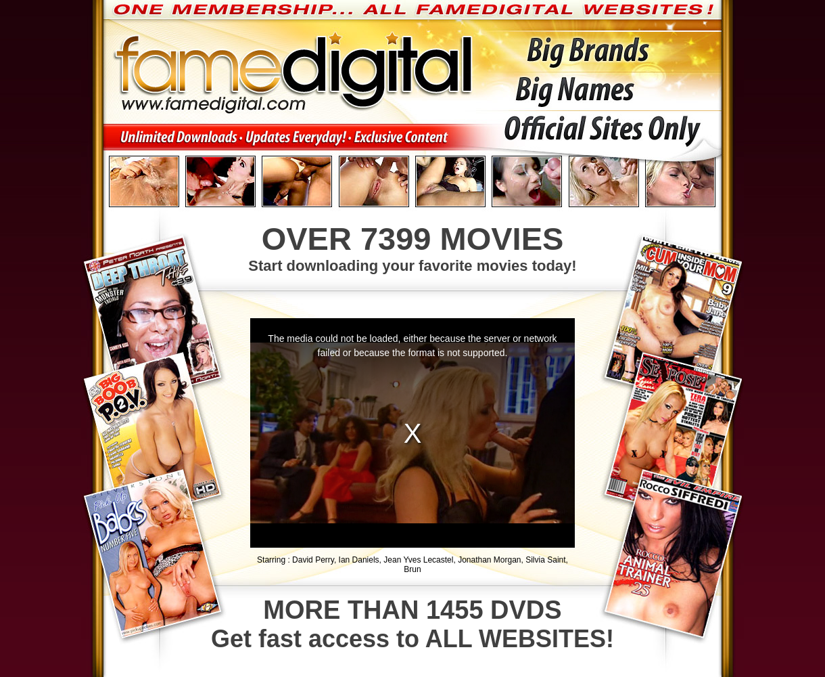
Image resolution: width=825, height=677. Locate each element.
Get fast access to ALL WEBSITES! (412, 624)
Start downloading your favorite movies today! (412, 247)
